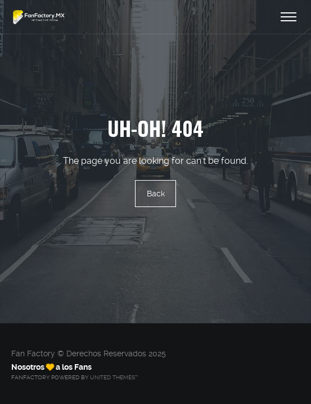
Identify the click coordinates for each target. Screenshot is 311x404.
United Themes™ (114, 377)
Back (156, 193)
